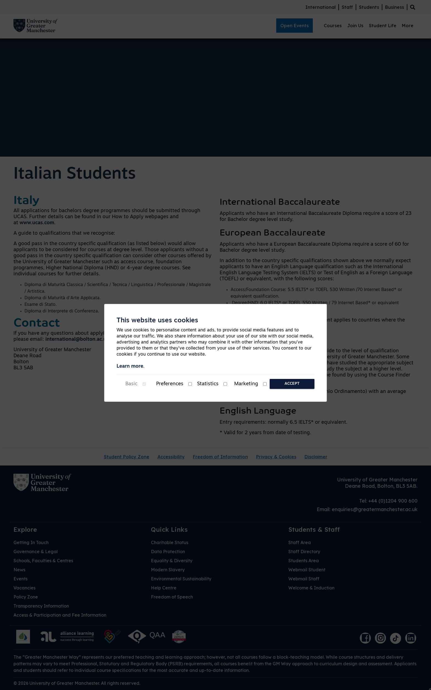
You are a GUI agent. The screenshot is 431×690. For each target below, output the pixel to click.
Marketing (246, 384)
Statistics (208, 384)
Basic (131, 384)
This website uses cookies (157, 320)
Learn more (130, 366)
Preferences (169, 384)
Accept (292, 384)
